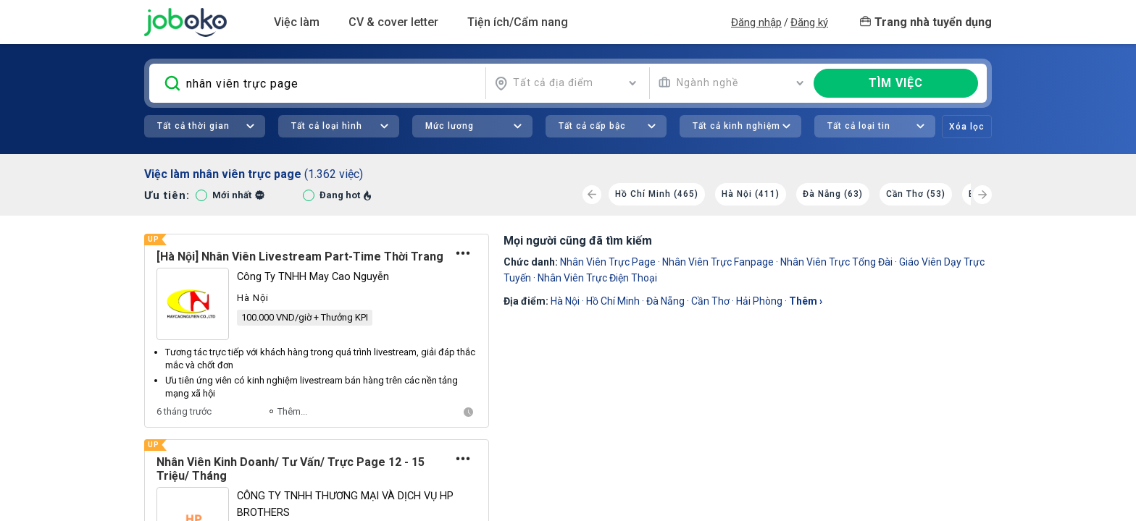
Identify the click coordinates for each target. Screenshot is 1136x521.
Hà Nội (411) (751, 194)
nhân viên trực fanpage (718, 262)
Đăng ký (809, 22)
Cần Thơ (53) (915, 194)
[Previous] (591, 194)
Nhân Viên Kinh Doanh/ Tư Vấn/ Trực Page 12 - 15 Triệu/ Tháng (290, 469)
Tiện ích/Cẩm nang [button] (517, 22)
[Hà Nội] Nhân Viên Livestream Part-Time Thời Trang (299, 256)
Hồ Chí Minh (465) (656, 194)
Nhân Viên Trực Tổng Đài (836, 262)
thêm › (805, 301)
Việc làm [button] (297, 22)
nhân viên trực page (608, 262)
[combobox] (566, 83)
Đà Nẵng (665, 301)
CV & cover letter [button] (393, 22)
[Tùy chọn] (463, 253)
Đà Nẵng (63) (833, 194)
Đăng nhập (756, 22)
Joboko (185, 22)
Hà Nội (565, 301)
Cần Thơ (710, 301)
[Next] (982, 194)
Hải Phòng (759, 301)
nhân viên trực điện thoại (597, 278)
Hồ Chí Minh (613, 301)
